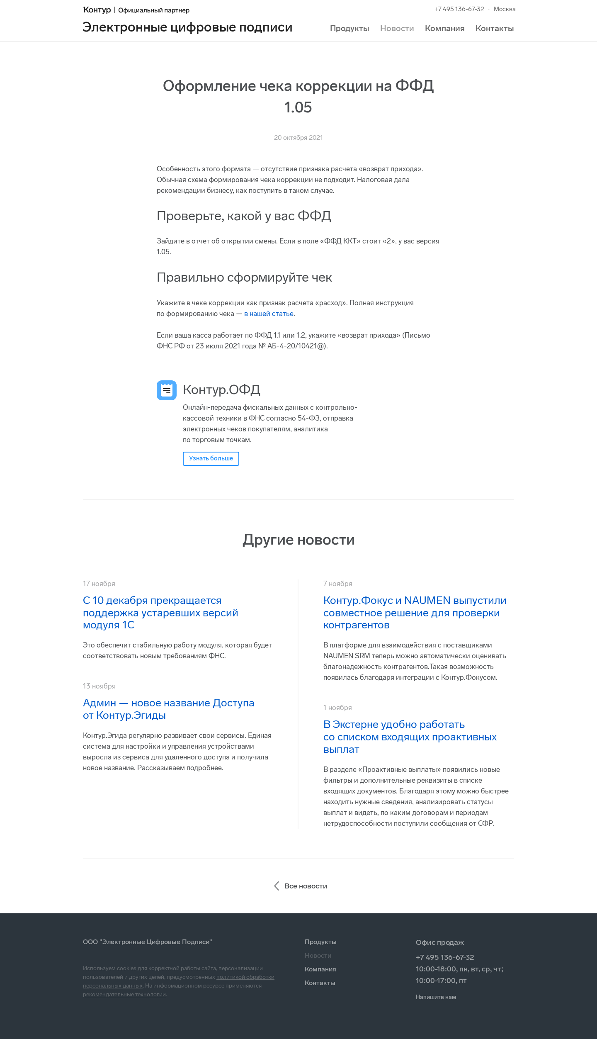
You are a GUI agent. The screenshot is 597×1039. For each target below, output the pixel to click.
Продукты (349, 28)
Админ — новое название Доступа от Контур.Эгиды (169, 709)
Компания (445, 28)
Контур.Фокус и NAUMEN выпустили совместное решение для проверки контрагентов (415, 613)
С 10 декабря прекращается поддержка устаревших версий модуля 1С (160, 613)
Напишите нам (436, 997)
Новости (397, 28)
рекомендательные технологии (124, 994)
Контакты (495, 28)
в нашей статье (269, 313)
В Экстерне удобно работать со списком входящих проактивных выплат (410, 737)
